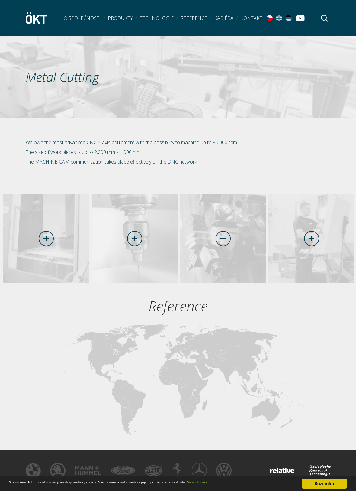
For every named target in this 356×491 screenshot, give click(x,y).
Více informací (260, 484)
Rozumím (324, 483)
